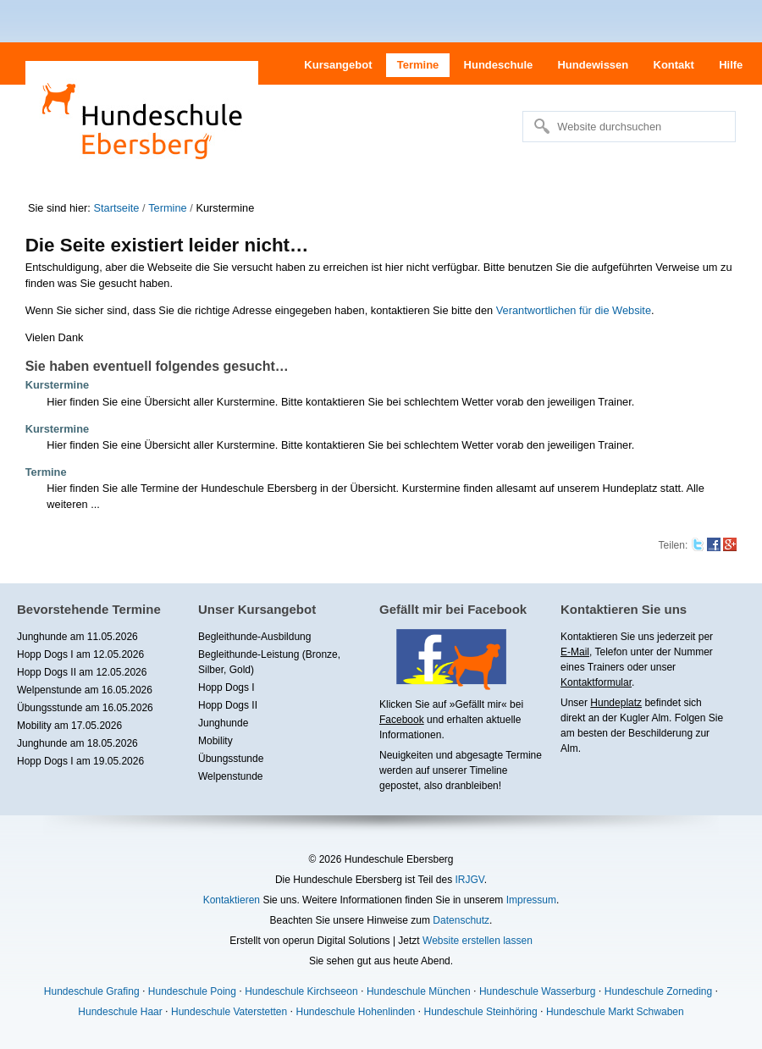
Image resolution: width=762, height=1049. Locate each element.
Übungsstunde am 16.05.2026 (85, 708)
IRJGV (469, 880)
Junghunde (223, 723)
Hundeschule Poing (192, 991)
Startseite (116, 208)
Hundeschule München (419, 991)
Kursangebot (338, 64)
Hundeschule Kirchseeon (301, 991)
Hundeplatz (616, 703)
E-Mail (574, 652)
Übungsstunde (230, 759)
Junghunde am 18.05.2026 (77, 743)
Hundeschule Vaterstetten (229, 1012)
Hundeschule (498, 64)
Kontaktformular (596, 682)
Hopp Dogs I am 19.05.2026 (80, 761)
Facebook (401, 720)
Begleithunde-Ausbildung (254, 637)
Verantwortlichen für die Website (573, 310)
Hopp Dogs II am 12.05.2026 (81, 672)
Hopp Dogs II (227, 705)
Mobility (215, 741)
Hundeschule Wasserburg (537, 991)
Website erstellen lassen (477, 941)
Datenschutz (461, 920)
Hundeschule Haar (120, 1012)
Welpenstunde (230, 776)
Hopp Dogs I (226, 687)
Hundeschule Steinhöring (481, 1012)
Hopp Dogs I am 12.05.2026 (80, 654)
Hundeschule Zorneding (658, 991)
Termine (418, 64)
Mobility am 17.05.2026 (69, 726)
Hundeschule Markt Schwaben (615, 1012)
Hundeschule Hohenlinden (355, 1012)
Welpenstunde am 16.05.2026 (84, 690)
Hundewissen (592, 64)
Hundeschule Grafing (92, 991)
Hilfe (731, 64)
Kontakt (674, 64)
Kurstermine (57, 384)
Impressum (531, 900)
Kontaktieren (231, 900)
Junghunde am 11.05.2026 (77, 637)
